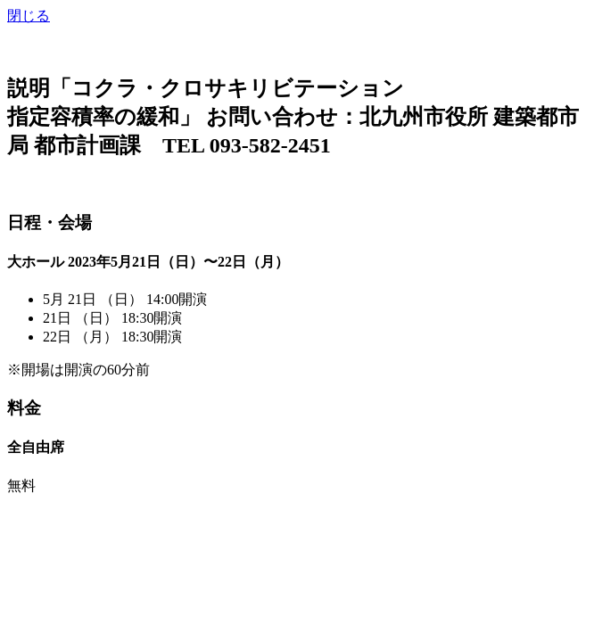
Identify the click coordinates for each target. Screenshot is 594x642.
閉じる (28, 15)
